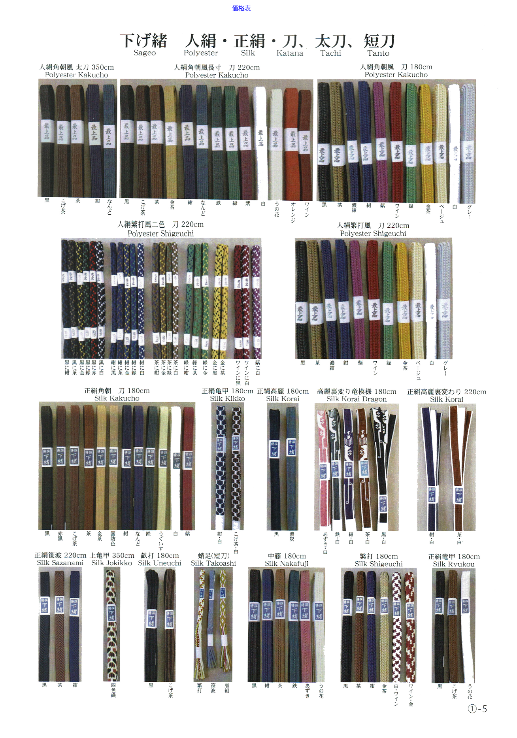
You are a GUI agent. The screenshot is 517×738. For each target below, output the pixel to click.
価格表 (241, 8)
